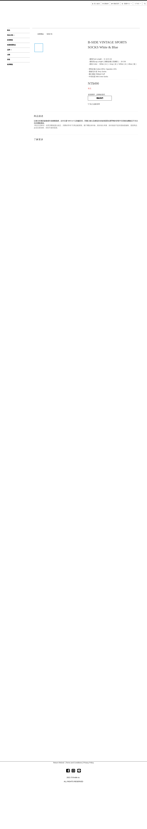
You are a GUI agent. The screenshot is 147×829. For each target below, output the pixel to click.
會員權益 (10, 64)
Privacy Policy (88, 763)
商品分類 (10, 35)
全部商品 (40, 34)
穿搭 (8, 59)
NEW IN (49, 34)
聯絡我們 (99, 98)
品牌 (9, 50)
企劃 (8, 54)
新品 (8, 30)
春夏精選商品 (11, 45)
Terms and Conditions (74, 763)
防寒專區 (10, 40)
